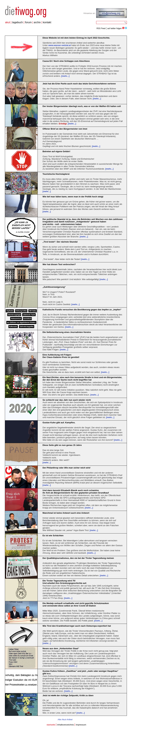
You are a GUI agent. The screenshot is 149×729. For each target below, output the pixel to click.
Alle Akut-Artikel (65, 719)
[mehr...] (65, 76)
